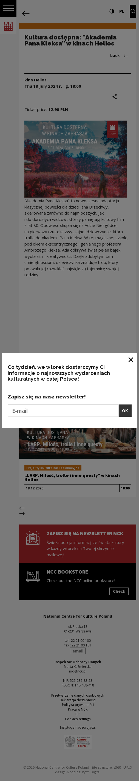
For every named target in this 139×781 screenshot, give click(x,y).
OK (125, 410)
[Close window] (131, 359)
